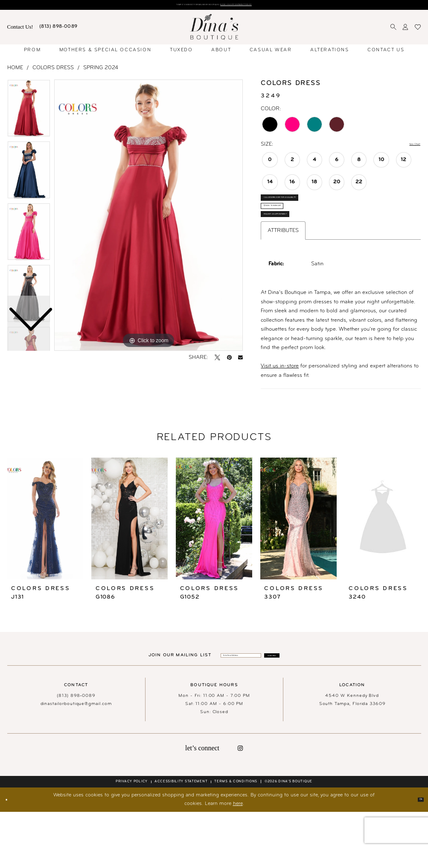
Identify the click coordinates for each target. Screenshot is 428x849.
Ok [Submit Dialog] (417, 836)
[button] (405, 30)
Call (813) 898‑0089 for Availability (306, 208)
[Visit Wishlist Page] (418, 30)
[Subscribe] (301, 691)
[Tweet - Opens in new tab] (217, 360)
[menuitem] (20, 30)
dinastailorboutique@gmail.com (76, 741)
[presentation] (45, 552)
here (238, 841)
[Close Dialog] (10, 837)
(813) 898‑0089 (76, 733)
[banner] (214, 30)
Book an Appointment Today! (267, 6)
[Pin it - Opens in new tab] (229, 360)
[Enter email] (228, 691)
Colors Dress (53, 70)
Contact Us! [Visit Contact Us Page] (20, 29)
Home (15, 70)
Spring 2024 (100, 70)
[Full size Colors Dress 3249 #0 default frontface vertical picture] (148, 217)
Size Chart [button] (407, 147)
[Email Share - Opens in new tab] (240, 360)
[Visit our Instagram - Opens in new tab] (240, 785)
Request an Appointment (294, 245)
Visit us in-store (280, 399)
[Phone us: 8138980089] (58, 30)
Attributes (283, 264)
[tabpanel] (148, 217)
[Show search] (393, 30)
